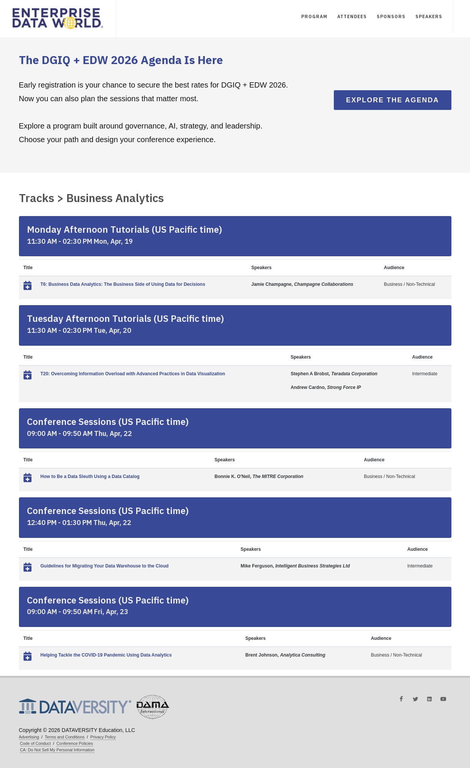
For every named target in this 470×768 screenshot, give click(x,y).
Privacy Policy (103, 737)
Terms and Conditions (65, 737)
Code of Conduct (35, 743)
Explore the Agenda (392, 100)
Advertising (29, 737)
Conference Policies (75, 743)
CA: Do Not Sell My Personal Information (57, 750)
